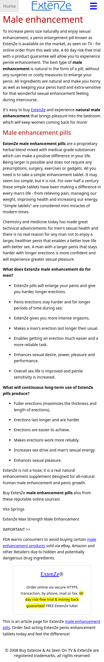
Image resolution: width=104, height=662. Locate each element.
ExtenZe (38, 109)
